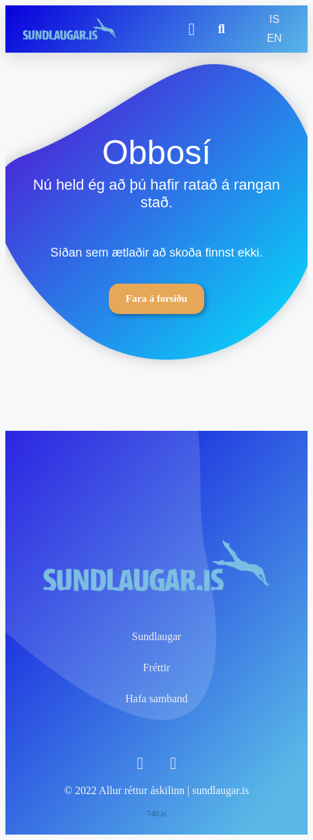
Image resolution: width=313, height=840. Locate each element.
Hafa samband (157, 698)
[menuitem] (274, 19)
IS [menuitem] (274, 19)
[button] (191, 29)
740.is (156, 813)
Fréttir (156, 667)
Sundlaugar (156, 636)
